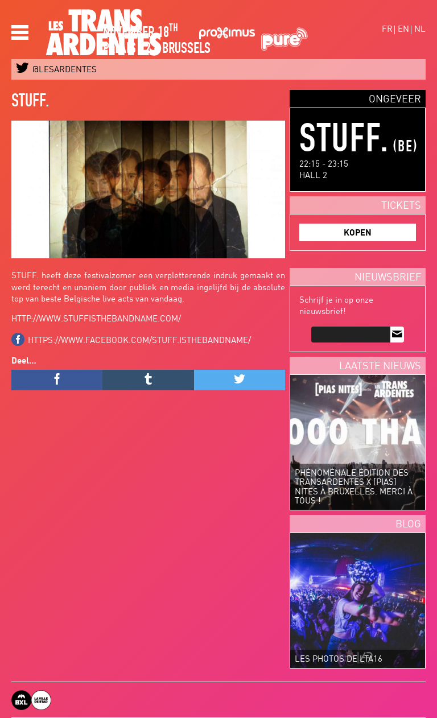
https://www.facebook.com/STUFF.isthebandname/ (139, 341)
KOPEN (358, 233)
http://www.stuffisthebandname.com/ (96, 319)
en (403, 30)
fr (387, 30)
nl (420, 30)
